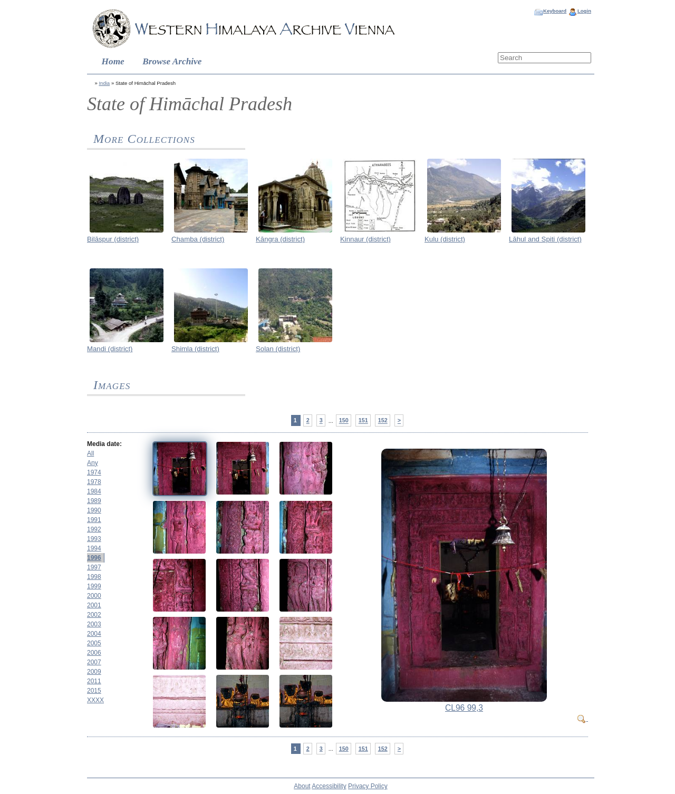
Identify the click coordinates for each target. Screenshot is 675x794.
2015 (94, 690)
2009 (94, 671)
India (104, 83)
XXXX (95, 700)
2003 (94, 624)
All (90, 453)
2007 (94, 662)
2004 (94, 633)
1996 (94, 557)
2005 (94, 643)
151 (363, 421)
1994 (94, 548)
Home (113, 61)
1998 (94, 576)
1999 (94, 586)
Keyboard (554, 11)
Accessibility (329, 786)
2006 (94, 652)
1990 (94, 510)
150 (344, 421)
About (302, 786)
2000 (94, 595)
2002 (94, 614)
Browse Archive (171, 61)
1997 (94, 567)
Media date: (104, 444)
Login (584, 11)
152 (383, 421)
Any (92, 463)
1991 (94, 520)
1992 (94, 529)
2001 (94, 605)
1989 (94, 501)
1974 (94, 472)
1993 (94, 539)
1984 (94, 491)
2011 (94, 681)
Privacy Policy (368, 786)
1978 (94, 482)
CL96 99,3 (464, 707)
